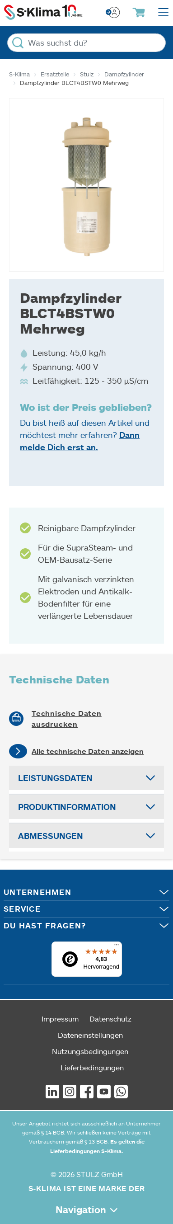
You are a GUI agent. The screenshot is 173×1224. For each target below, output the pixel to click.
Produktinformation (67, 807)
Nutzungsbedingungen (90, 1051)
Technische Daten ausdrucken (67, 719)
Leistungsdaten (55, 778)
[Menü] (116, 947)
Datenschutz (110, 1018)
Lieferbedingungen (92, 1067)
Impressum (60, 1018)
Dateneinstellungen (90, 1035)
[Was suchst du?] (86, 42)
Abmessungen (50, 836)
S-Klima (19, 74)
